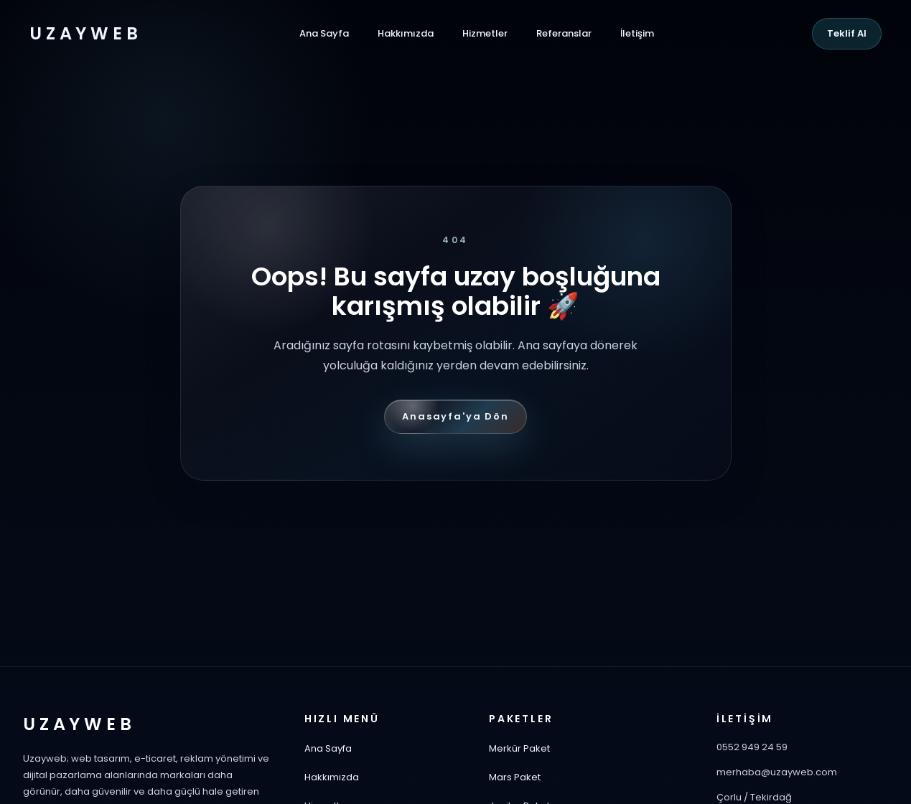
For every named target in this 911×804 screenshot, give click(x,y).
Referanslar (564, 33)
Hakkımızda (406, 33)
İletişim (637, 33)
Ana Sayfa (324, 33)
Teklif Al (846, 33)
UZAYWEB (85, 33)
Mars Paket (515, 777)
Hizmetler (485, 33)
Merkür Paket (519, 748)
